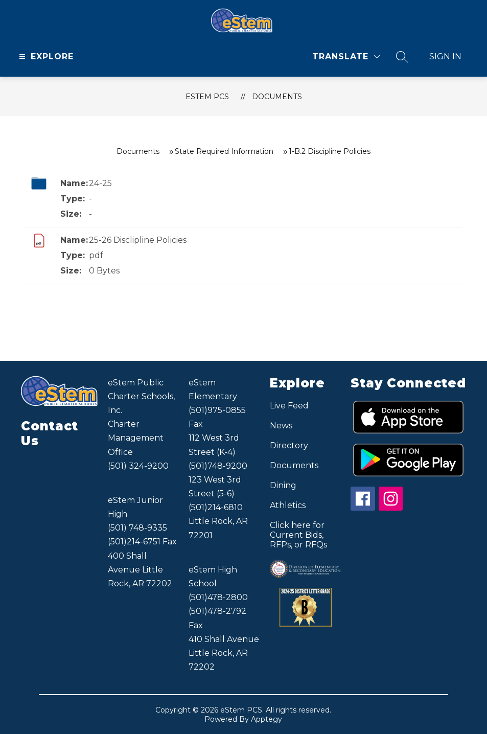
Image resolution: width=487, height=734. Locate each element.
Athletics (288, 505)
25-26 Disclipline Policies (138, 240)
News (281, 425)
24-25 (100, 183)
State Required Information (224, 151)
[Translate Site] (346, 56)
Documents (277, 96)
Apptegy (266, 719)
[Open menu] (45, 56)
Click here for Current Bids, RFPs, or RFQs (298, 534)
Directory (289, 445)
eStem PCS (207, 96)
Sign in (445, 56)
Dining (283, 485)
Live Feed (289, 405)
